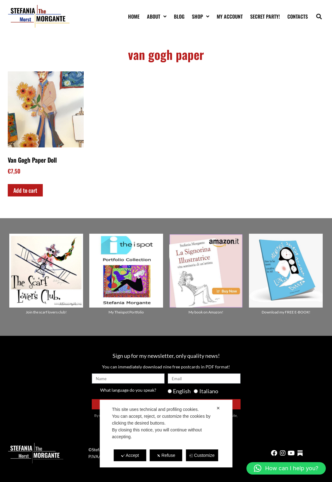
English (182, 391)
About (156, 16)
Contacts (297, 16)
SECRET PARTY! (265, 16)
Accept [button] (130, 455)
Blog (179, 16)
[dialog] (166, 433)
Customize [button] (202, 455)
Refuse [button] (166, 455)
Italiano (208, 391)
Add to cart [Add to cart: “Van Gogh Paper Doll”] (25, 190)
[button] (319, 16)
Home (133, 16)
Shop (200, 16)
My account (230, 16)
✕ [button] (218, 408)
